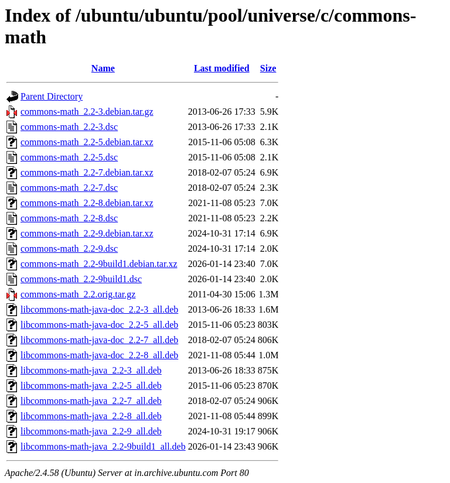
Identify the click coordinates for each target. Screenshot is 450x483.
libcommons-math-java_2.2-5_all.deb (91, 385)
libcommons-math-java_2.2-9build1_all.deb (103, 446)
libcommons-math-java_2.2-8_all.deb (91, 416)
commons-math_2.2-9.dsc (69, 249)
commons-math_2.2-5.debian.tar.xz (87, 142)
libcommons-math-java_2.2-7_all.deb (91, 401)
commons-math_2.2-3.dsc (69, 127)
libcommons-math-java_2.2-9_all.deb (91, 431)
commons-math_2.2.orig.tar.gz (78, 294)
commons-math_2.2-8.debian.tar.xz (87, 203)
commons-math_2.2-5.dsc (69, 157)
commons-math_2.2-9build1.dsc (81, 279)
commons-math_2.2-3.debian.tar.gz (87, 112)
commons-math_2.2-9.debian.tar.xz (87, 233)
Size (268, 68)
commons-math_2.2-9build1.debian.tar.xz (99, 264)
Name (103, 68)
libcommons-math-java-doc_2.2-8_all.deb (99, 355)
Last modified (222, 68)
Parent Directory (52, 96)
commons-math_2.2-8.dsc (69, 218)
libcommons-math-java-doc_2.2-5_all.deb (99, 325)
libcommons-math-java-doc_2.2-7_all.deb (99, 340)
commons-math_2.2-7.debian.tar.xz (87, 172)
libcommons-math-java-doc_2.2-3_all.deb (99, 309)
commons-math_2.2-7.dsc (69, 188)
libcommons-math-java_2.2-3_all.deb (91, 370)
